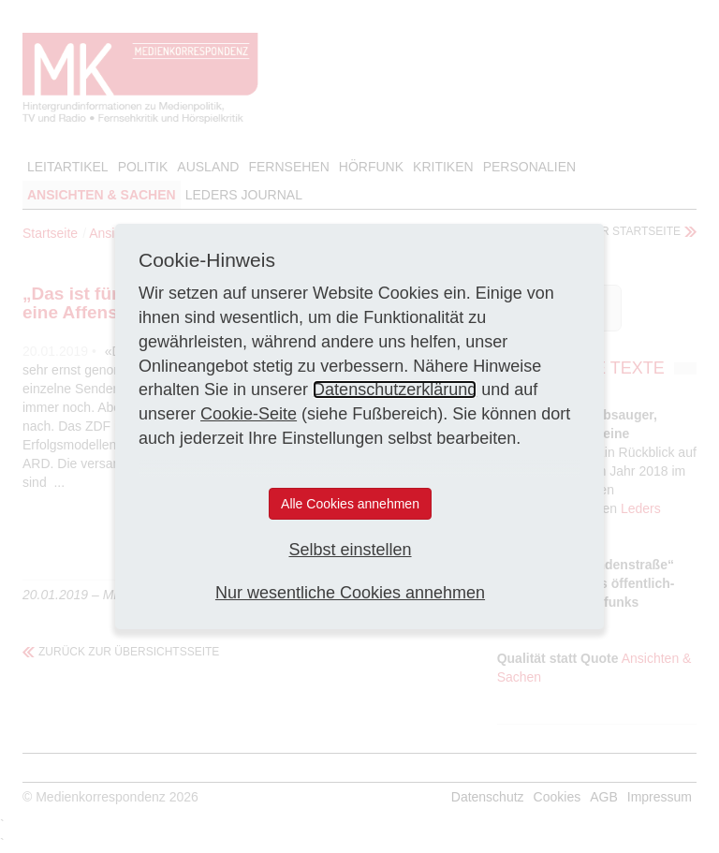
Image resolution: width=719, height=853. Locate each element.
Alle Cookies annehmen (350, 503)
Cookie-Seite (248, 413)
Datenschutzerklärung (395, 389)
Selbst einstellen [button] (349, 549)
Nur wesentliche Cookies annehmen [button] (350, 592)
